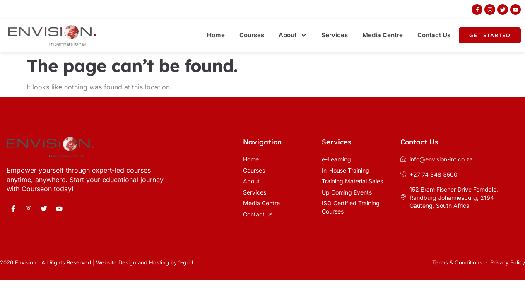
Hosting (159, 262)
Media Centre (382, 35)
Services (334, 35)
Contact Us (433, 35)
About (293, 35)
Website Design (116, 262)
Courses (251, 35)
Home (216, 35)
